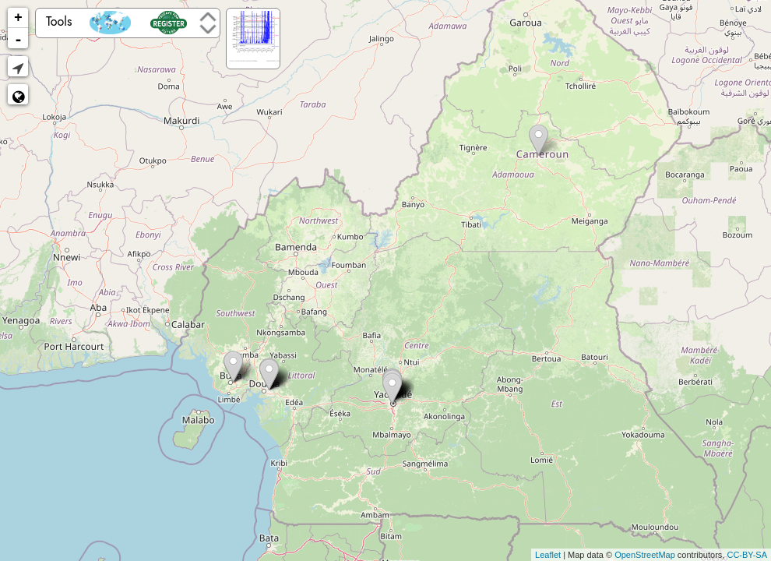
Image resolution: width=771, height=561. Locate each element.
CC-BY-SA (747, 554)
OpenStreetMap (644, 554)
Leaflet (548, 554)
